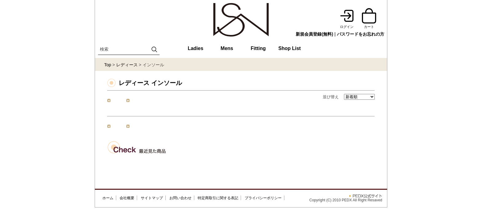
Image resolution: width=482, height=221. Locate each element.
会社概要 (127, 198)
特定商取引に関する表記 (218, 198)
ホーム (107, 198)
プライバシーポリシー (263, 198)
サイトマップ (152, 198)
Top (107, 64)
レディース (127, 64)
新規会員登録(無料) (314, 34)
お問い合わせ (180, 198)
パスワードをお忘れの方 (360, 34)
